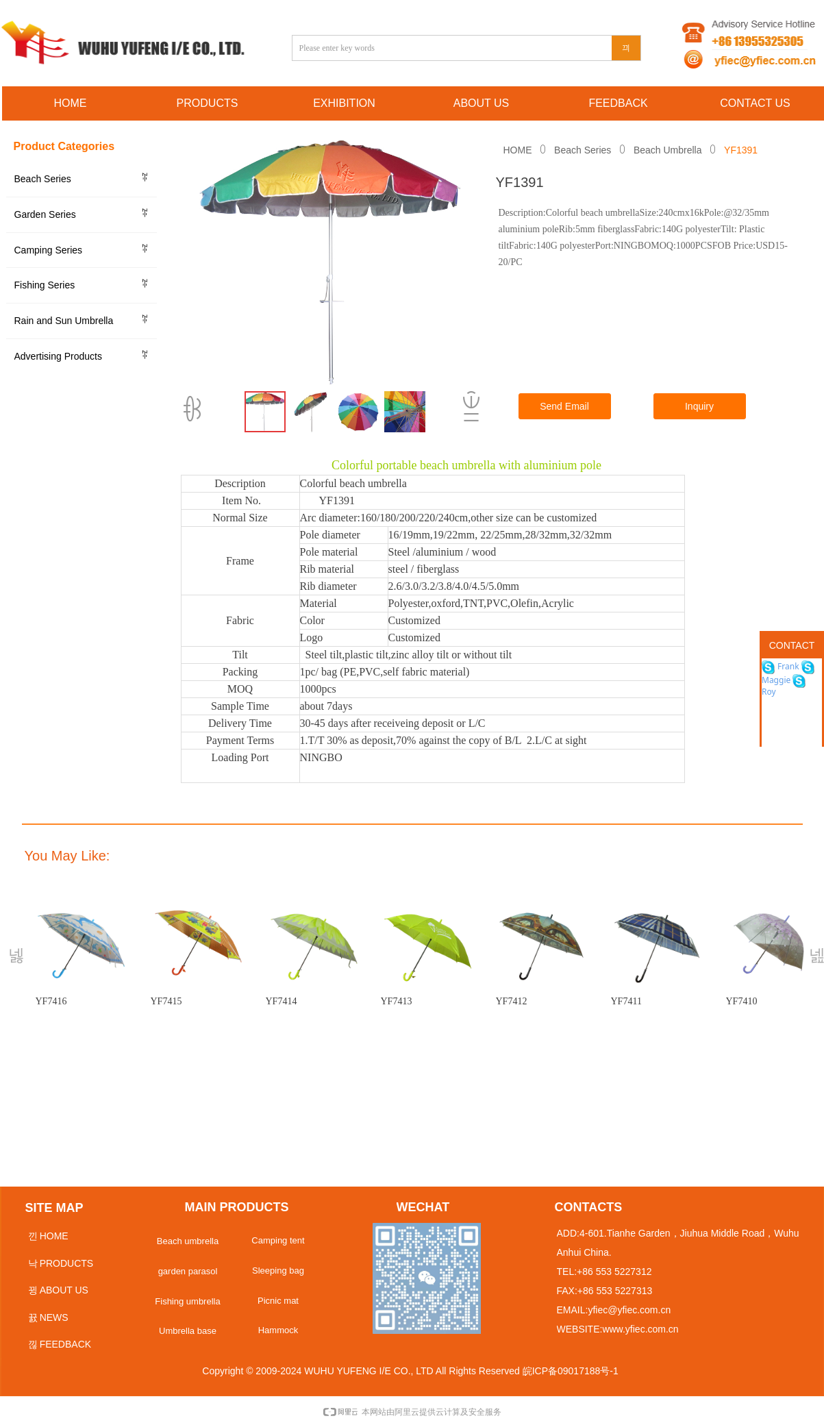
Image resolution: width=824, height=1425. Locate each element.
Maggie (776, 680)
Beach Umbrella (668, 150)
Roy (769, 691)
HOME (517, 150)
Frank (787, 666)
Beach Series (582, 150)
